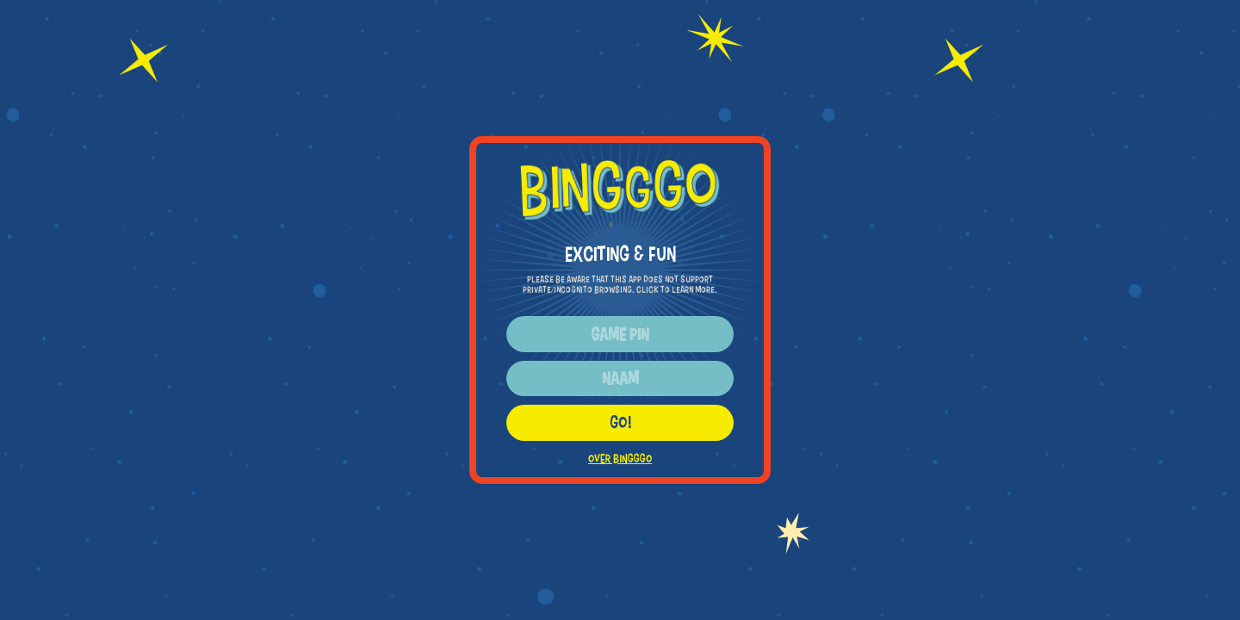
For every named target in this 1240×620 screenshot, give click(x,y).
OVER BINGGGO (620, 458)
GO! (620, 421)
